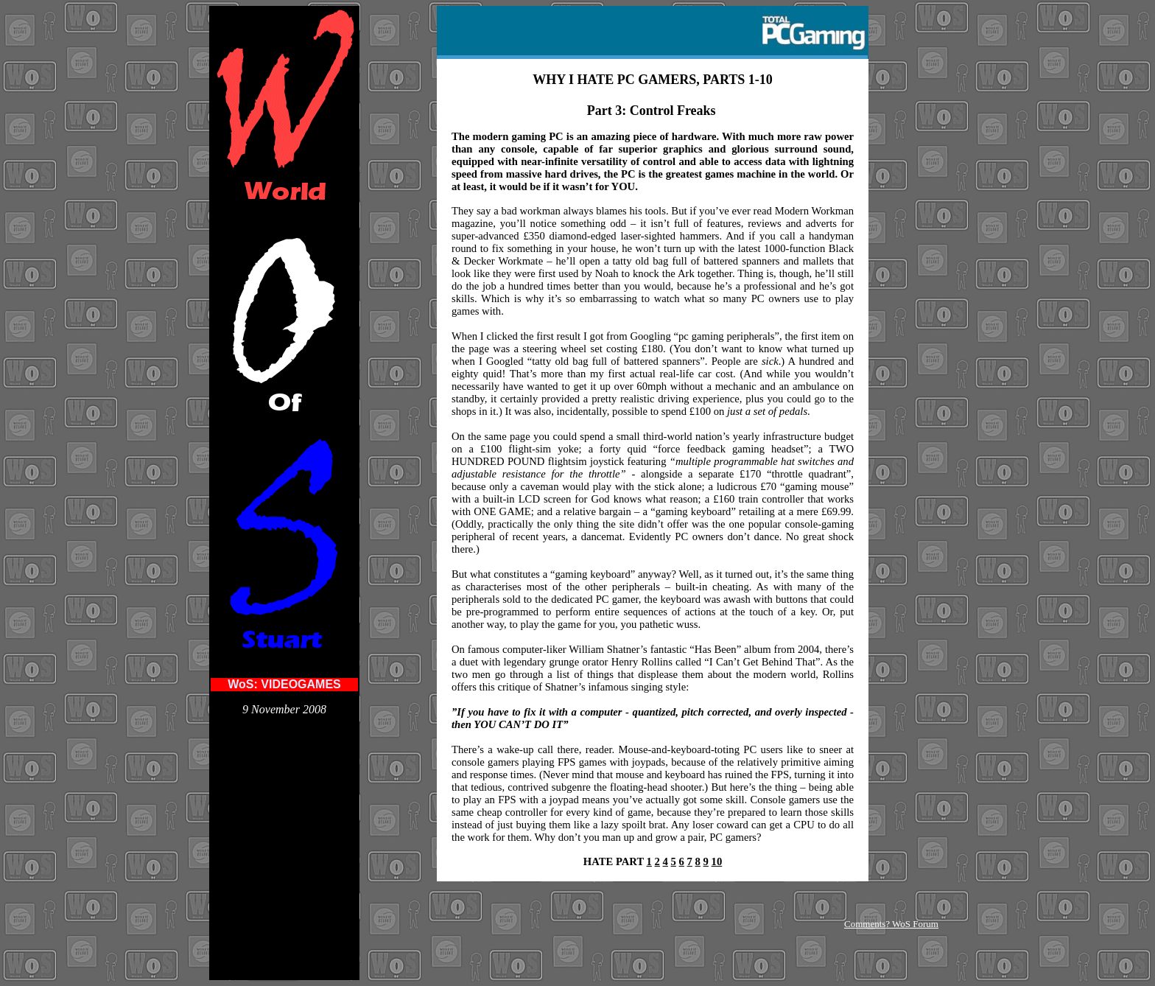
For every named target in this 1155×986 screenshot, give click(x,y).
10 (717, 861)
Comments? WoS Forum (891, 923)
